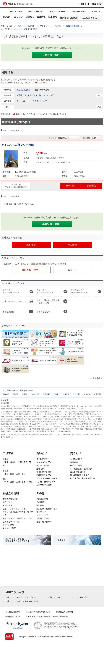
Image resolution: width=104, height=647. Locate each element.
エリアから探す (23, 90)
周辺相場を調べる (77, 472)
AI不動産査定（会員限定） (81, 468)
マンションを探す (44, 462)
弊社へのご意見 (43, 518)
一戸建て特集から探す (45, 481)
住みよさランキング (11, 521)
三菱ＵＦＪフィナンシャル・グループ (21, 597)
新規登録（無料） (80, 11)
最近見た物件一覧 (57, 11)
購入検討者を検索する (79, 475)
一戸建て (34, 101)
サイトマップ (42, 515)
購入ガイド (7, 502)
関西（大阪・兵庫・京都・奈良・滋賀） (18, 480)
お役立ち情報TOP (10, 499)
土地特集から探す (44, 484)
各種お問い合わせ (44, 521)
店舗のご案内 (42, 499)
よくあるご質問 (9, 528)
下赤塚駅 (87, 394)
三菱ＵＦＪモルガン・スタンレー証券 (21, 601)
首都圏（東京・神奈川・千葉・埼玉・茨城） (17, 462)
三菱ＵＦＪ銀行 (55, 597)
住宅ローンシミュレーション (15, 508)
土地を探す (41, 468)
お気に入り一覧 (15, 11)
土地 (45, 101)
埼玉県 (19, 95)
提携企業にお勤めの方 (68, 17)
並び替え (53, 138)
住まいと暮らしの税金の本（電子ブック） (18, 514)
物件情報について (13, 616)
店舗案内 (29, 16)
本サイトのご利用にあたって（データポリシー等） (47, 616)
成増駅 (24, 394)
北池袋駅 (6, 394)
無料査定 (74, 462)
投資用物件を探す (44, 472)
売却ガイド (7, 505)
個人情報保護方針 (13, 612)
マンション (21, 101)
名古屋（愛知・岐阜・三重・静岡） (15, 472)
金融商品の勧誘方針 (64, 612)
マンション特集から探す (46, 478)
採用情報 (52, 16)
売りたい (18, 16)
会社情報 (41, 16)
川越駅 (15, 394)
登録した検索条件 (36, 11)
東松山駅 (76, 394)
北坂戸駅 (66, 394)
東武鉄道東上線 (34, 95)
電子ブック (41, 512)
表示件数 (87, 138)
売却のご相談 (76, 465)
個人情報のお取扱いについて (38, 612)
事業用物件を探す (44, 475)
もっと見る (97, 378)
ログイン (96, 11)
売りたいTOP (76, 458)
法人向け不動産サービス (46, 508)
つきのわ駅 (35, 394)
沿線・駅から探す (42, 90)
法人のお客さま (89, 17)
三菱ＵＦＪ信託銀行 (80, 597)
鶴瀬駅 (56, 394)
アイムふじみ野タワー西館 (17, 145)
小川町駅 (97, 394)
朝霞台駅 (46, 394)
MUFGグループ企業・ (17, 540)
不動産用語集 (8, 525)
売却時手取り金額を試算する (82, 478)
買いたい (7, 16)
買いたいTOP (42, 458)
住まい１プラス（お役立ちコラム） (18, 518)
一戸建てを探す (43, 465)
